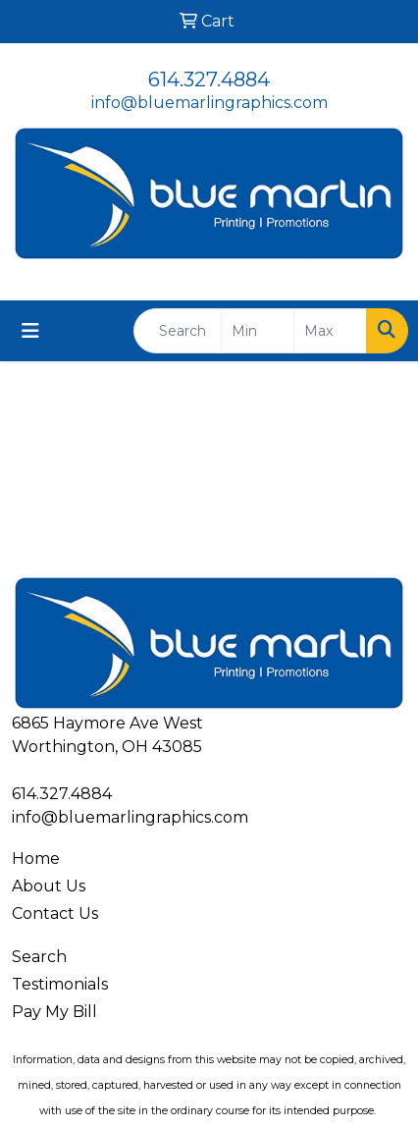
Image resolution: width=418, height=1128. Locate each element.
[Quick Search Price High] (330, 330)
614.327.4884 (209, 79)
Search (39, 956)
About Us (48, 886)
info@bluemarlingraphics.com (209, 102)
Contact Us (55, 913)
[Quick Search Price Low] (257, 330)
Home (36, 858)
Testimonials (60, 984)
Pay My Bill (54, 1011)
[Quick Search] (177, 330)
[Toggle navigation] (30, 331)
